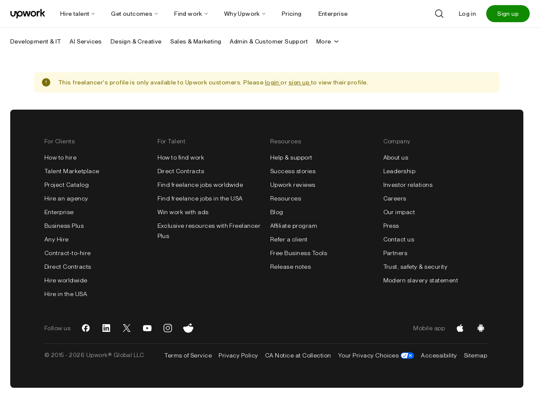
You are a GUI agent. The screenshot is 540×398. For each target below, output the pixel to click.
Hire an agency (66, 198)
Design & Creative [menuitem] (136, 41)
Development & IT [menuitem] (35, 41)
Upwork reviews (292, 184)
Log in (467, 13)
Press (391, 225)
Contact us (398, 239)
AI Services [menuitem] (86, 41)
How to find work (181, 157)
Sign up (508, 13)
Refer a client (289, 239)
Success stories (292, 171)
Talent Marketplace (71, 171)
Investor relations (408, 184)
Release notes (290, 266)
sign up (300, 82)
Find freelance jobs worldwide (200, 184)
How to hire (60, 157)
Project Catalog (66, 184)
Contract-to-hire (67, 253)
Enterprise (59, 212)
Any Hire (56, 239)
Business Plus (64, 225)
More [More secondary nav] (328, 41)
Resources (285, 198)
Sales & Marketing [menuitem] (196, 41)
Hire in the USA (65, 294)
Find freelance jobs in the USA (200, 198)
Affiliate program (293, 225)
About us (396, 157)
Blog (276, 212)
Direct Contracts (67, 266)
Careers (394, 198)
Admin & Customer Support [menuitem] (269, 41)
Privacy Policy (238, 355)
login (273, 82)
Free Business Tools (298, 253)
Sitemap (475, 355)
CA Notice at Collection (298, 355)
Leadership (399, 171)
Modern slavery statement (420, 280)
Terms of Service (188, 355)
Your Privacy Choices (376, 355)
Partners (395, 253)
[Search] (439, 13)
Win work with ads (183, 212)
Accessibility (439, 355)
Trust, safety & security (415, 266)
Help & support (291, 157)
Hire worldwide (66, 280)
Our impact (399, 212)
